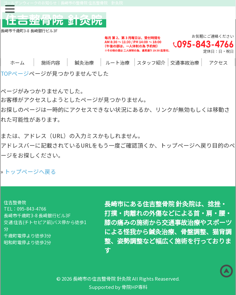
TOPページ (15, 73)
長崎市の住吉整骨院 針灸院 (102, 278)
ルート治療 (117, 62)
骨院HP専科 (135, 286)
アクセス (218, 62)
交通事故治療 (184, 62)
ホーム (17, 62)
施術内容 (50, 62)
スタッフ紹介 (151, 62)
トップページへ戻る (30, 171)
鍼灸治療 (84, 62)
